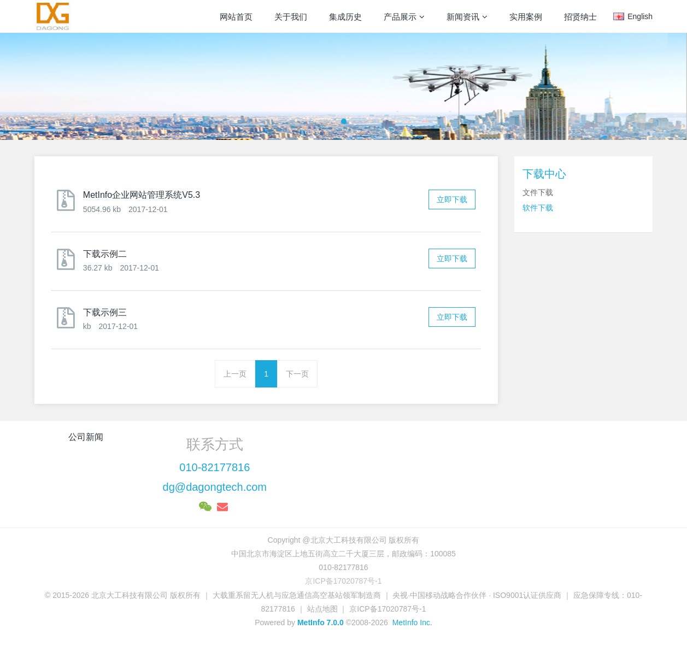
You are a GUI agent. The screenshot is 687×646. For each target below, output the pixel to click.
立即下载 (452, 199)
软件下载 (537, 207)
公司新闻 (85, 437)
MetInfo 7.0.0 (320, 622)
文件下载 (537, 192)
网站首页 (236, 16)
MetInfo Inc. (412, 622)
